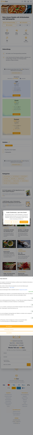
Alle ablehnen (15, 222)
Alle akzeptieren (24, 222)
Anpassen (8, 222)
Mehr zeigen (12, 287)
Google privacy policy (23, 289)
